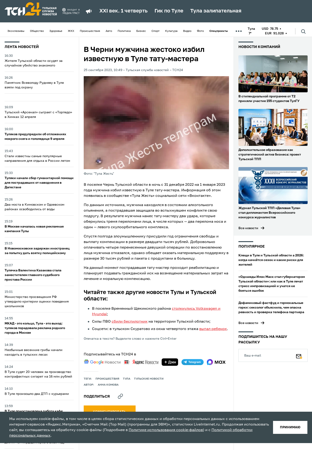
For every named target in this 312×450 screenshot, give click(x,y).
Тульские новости (148, 379)
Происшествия (90, 31)
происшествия (107, 379)
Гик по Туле (169, 11)
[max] (216, 362)
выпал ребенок (213, 329)
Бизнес (141, 31)
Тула (126, 379)
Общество (37, 31)
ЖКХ (71, 31)
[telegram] (192, 362)
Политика (124, 31)
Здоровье (55, 31)
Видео (187, 31)
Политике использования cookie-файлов (166, 430)
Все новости (248, 228)
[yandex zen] (170, 362)
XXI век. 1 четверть (123, 11)
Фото (200, 31)
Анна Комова (108, 385)
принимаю (290, 427)
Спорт (156, 31)
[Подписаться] (299, 355)
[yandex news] (141, 362)
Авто (109, 31)
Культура (171, 31)
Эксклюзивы (15, 31)
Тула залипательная (215, 11)
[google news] (102, 362)
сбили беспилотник (130, 322)
